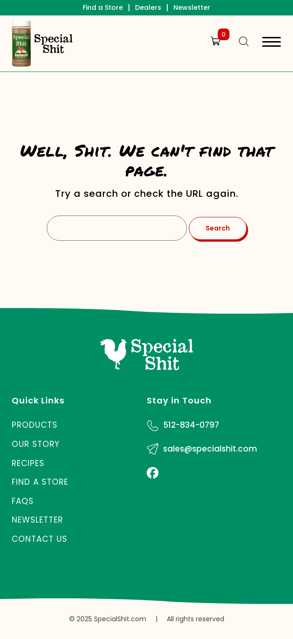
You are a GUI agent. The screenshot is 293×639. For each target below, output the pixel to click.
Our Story (36, 444)
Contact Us (39, 539)
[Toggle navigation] (271, 43)
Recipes (28, 463)
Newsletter (191, 7)
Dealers (148, 7)
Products (34, 425)
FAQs (23, 501)
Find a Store (103, 7)
